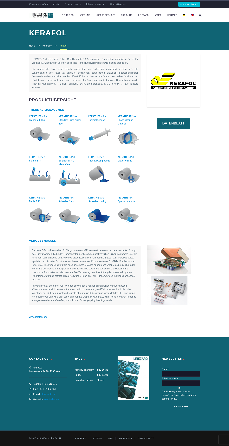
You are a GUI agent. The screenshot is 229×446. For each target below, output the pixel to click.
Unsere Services (105, 15)
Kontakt (172, 15)
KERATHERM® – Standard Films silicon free (70, 120)
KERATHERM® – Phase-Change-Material (127, 120)
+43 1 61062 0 (74, 4)
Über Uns (84, 15)
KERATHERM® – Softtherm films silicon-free (68, 161)
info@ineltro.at (119, 4)
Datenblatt (173, 124)
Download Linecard (189, 4)
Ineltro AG (67, 15)
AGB (110, 438)
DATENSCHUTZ (146, 438)
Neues (158, 15)
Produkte (126, 15)
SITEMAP (97, 438)
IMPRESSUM (125, 438)
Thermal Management (47, 109)
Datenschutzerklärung (185, 395)
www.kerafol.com (38, 317)
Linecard (143, 15)
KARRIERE (80, 438)
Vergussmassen (42, 240)
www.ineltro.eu (51, 399)
